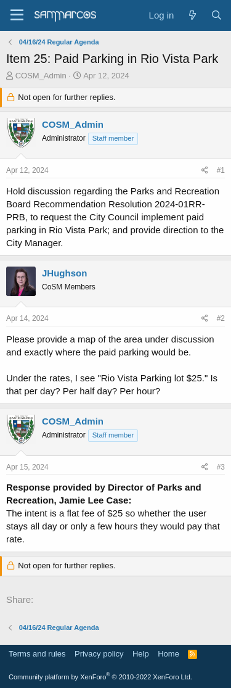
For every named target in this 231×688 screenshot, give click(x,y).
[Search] (217, 15)
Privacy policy (99, 653)
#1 (221, 170)
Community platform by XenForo (100, 677)
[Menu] (16, 15)
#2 (221, 318)
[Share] (205, 171)
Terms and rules (37, 653)
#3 (221, 467)
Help (140, 653)
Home (168, 653)
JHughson (64, 273)
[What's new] (192, 15)
